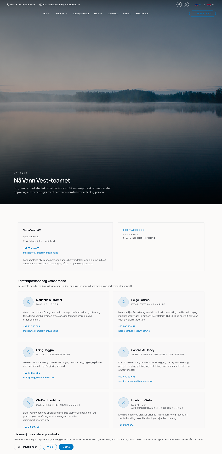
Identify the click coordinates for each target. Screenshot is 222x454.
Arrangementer (81, 13)
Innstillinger (27, 446)
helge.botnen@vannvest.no (134, 330)
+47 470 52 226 (31, 372)
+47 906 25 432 (126, 326)
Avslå (50, 446)
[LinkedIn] (186, 4)
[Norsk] (198, 4)
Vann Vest (113, 13)
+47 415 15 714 (126, 424)
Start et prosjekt (202, 13)
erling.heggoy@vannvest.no (39, 377)
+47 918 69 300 (31, 426)
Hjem (46, 13)
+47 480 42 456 (126, 376)
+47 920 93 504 (31, 326)
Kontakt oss (142, 13)
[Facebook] (179, 4)
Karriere (127, 13)
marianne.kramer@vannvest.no (40, 330)
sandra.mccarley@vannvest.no (135, 381)
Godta (66, 446)
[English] (211, 4)
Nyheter (98, 13)
